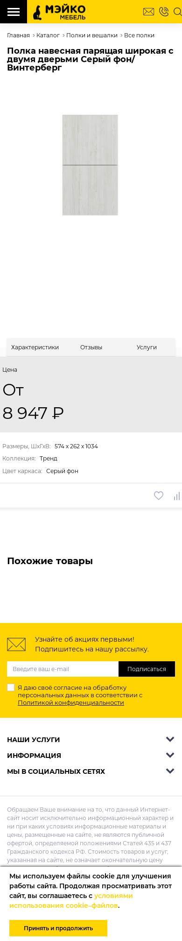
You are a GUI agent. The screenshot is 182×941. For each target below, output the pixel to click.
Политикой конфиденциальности (71, 702)
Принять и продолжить (58, 928)
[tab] (35, 347)
